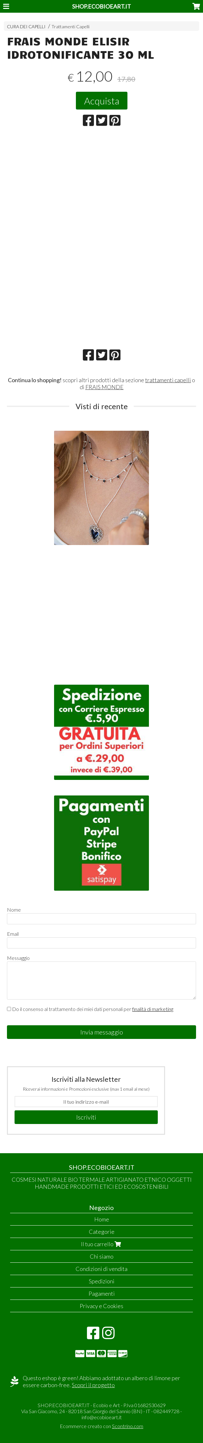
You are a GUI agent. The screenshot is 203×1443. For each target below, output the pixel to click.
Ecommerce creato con (101, 1426)
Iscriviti (86, 1117)
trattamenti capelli (168, 379)
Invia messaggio (101, 1032)
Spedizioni (101, 1281)
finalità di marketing (152, 1009)
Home (101, 1219)
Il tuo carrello (101, 1243)
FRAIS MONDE (104, 386)
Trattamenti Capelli (70, 26)
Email (13, 934)
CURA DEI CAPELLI (26, 26)
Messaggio (18, 958)
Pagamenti (102, 1293)
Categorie (101, 1231)
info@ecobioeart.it (102, 1417)
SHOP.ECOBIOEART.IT (101, 6)
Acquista (101, 100)
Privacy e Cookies (101, 1305)
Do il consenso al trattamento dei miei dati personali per (90, 1009)
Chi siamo (102, 1256)
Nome (14, 910)
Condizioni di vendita (101, 1268)
